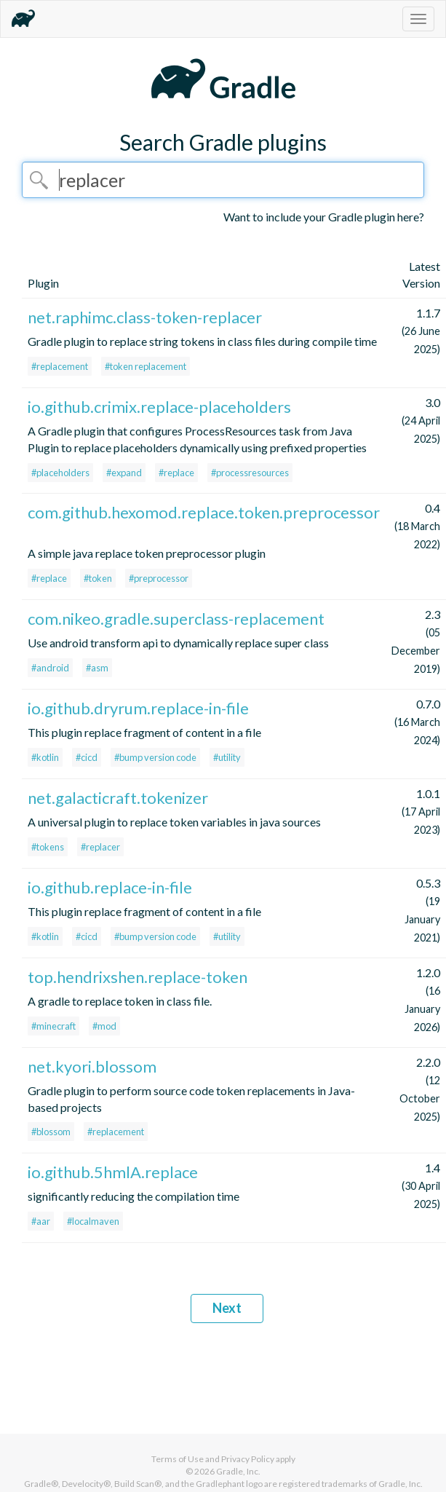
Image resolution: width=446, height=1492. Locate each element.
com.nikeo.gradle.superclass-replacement (176, 618)
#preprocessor (158, 578)
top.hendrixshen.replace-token (137, 977)
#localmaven (93, 1221)
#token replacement (145, 366)
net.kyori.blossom (92, 1066)
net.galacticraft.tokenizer (118, 798)
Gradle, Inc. (238, 1471)
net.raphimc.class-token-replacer (145, 317)
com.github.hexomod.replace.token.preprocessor (204, 512)
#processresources (250, 472)
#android (50, 668)
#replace (176, 472)
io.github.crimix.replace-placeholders (159, 407)
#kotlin (45, 757)
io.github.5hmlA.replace (113, 1172)
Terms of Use (177, 1458)
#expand (124, 472)
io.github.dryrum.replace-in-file (138, 708)
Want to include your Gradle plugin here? (323, 217)
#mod (104, 1026)
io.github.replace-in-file (110, 887)
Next (227, 1308)
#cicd (86, 757)
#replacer (100, 847)
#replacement (59, 366)
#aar (40, 1221)
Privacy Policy (247, 1458)
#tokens (47, 847)
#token (98, 578)
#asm (97, 668)
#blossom (51, 1131)
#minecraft (53, 1026)
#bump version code (155, 757)
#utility (227, 757)
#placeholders (60, 472)
